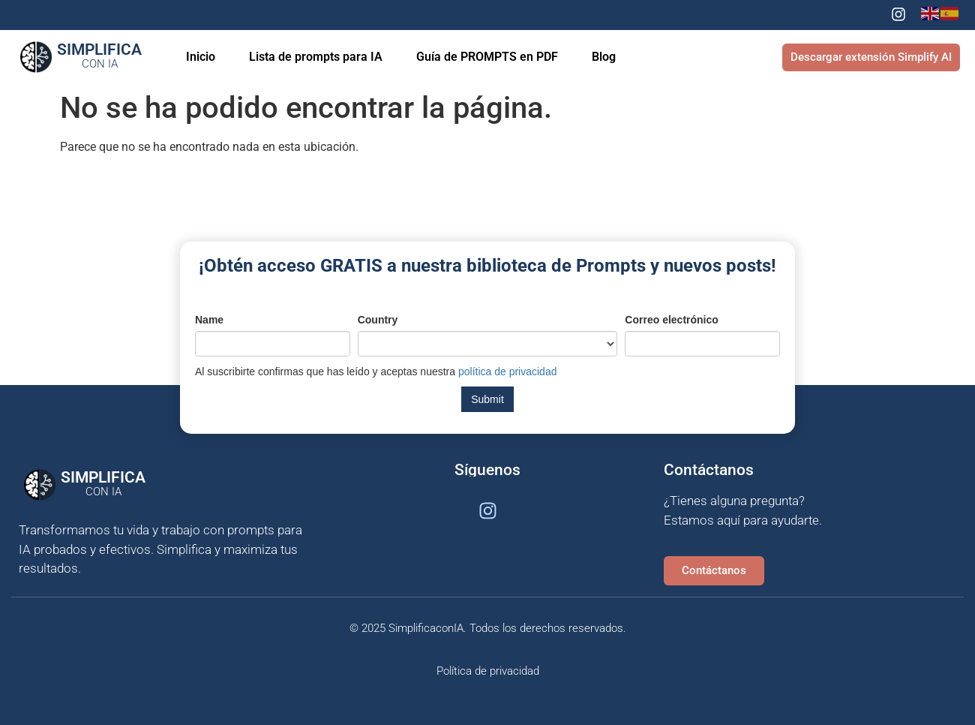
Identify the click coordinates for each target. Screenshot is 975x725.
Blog (604, 57)
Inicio (200, 57)
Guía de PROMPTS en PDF (487, 57)
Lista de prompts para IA (315, 57)
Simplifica (99, 56)
